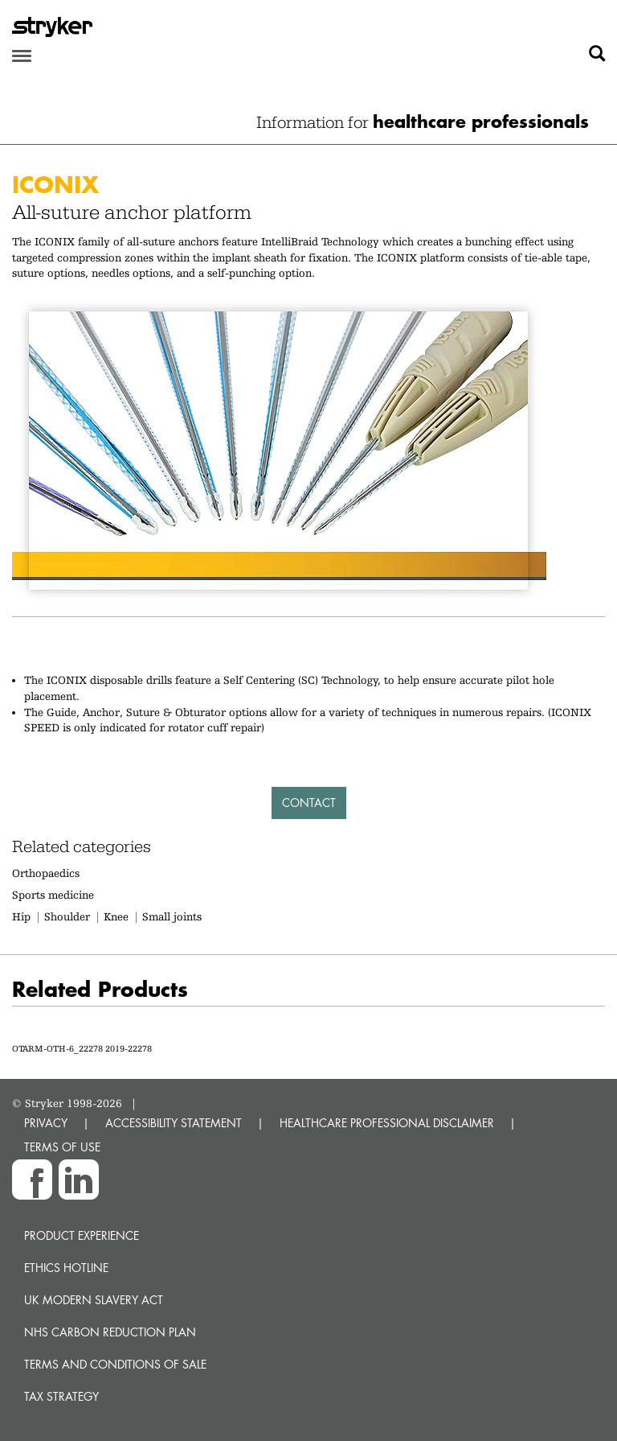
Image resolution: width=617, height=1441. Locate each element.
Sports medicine (53, 894)
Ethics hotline (66, 1267)
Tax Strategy (61, 1396)
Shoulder (67, 916)
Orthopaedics (46, 873)
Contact (309, 802)
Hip (21, 916)
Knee (116, 916)
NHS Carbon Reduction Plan (110, 1332)
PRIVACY (45, 1122)
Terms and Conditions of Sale (115, 1364)
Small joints (172, 916)
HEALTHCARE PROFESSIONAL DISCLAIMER (387, 1122)
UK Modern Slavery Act (93, 1299)
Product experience (81, 1235)
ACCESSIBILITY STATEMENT (173, 1122)
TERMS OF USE (62, 1147)
